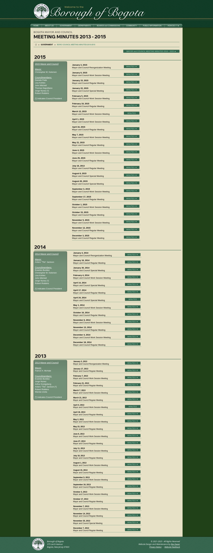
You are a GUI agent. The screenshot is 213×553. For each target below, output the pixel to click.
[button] (49, 26)
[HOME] (36, 44)
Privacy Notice (155, 547)
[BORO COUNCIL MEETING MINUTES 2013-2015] (76, 44)
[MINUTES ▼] (131, 66)
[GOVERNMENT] (46, 44)
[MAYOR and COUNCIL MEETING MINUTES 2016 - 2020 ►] (151, 51)
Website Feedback (172, 547)
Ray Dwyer (175, 544)
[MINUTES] (131, 113)
